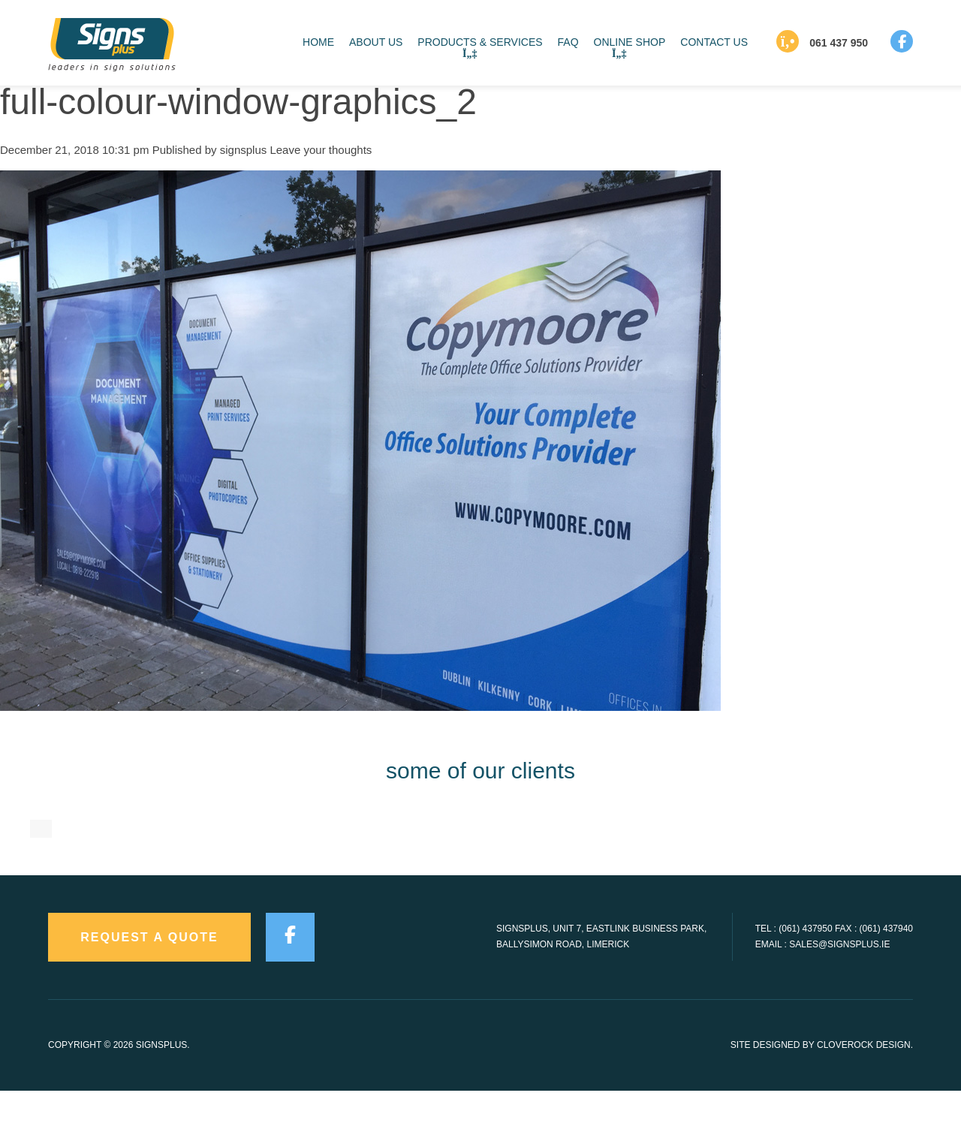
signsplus (243, 149)
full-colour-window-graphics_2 (238, 102)
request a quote (149, 994)
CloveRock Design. (865, 1102)
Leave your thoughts (321, 149)
